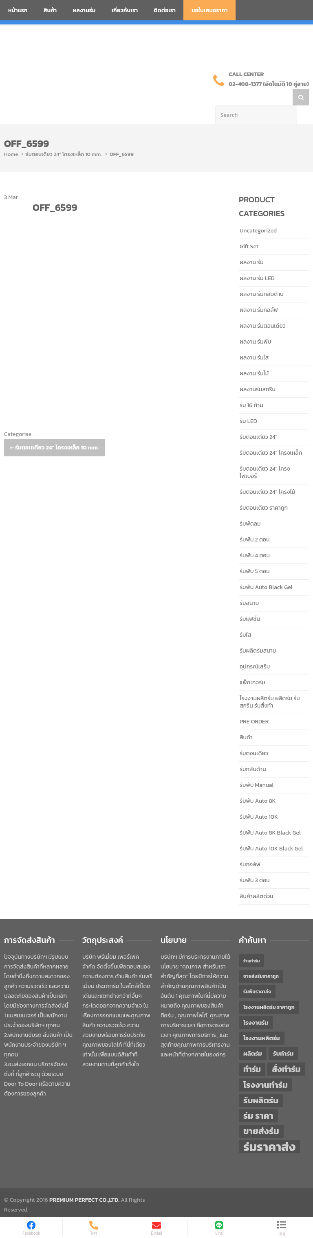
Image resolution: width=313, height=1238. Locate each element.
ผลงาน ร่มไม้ (254, 357)
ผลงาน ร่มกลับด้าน (262, 278)
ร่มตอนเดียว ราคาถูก (264, 491)
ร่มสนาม (249, 587)
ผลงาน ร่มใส (254, 341)
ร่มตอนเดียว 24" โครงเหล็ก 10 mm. (63, 138)
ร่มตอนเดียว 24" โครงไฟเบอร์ (265, 456)
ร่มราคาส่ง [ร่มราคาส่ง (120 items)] (269, 1130)
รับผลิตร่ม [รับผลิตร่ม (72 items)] (260, 1084)
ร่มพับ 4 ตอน (255, 539)
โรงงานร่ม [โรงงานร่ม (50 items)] (256, 1006)
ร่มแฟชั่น (250, 602)
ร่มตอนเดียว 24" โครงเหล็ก (271, 436)
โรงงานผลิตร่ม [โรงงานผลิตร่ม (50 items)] (261, 1021)
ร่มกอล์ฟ (250, 848)
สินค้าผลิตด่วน (256, 880)
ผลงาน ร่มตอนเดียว (263, 309)
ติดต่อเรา (165, 10)
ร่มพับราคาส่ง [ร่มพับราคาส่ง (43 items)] (257, 975)
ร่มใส (245, 618)
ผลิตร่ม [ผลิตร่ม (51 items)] (252, 1037)
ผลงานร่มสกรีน (258, 373)
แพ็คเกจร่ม (252, 666)
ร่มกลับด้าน (253, 753)
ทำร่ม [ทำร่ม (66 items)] (252, 1053)
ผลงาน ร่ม (252, 246)
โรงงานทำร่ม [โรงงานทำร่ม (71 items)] (265, 1068)
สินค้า (50, 10)
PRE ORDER (254, 705)
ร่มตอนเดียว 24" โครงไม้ (267, 475)
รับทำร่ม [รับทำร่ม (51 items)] (283, 1037)
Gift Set (249, 230)
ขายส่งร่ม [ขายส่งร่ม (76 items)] (261, 1115)
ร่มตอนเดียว (254, 737)
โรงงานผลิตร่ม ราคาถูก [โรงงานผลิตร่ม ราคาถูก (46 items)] (269, 991)
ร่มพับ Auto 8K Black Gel (270, 816)
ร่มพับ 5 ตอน (255, 555)
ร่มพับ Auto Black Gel (266, 571)
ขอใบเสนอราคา (210, 10)
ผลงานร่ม (84, 10)
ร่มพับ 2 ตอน (255, 523)
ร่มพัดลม (250, 507)
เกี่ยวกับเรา (125, 10)
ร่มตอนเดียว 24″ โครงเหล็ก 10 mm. (54, 431)
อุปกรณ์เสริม (255, 650)
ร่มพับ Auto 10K (259, 800)
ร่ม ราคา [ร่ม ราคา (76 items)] (258, 1099)
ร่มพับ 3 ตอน (255, 864)
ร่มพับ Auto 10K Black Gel (271, 832)
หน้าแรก (18, 10)
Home (11, 138)
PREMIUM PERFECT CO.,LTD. (84, 1183)
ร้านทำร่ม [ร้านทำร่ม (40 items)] (251, 944)
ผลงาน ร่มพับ (255, 325)
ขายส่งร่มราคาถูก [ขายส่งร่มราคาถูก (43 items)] (261, 960)
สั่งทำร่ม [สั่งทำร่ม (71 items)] (286, 1052)
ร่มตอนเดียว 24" (258, 420)
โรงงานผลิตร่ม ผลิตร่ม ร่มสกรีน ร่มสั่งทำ (270, 686)
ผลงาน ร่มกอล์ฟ (259, 293)
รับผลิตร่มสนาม (258, 634)
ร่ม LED (248, 405)
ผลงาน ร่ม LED (257, 262)
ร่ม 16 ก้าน (251, 389)
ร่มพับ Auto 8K (258, 784)
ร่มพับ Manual (256, 769)
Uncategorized (258, 214)
